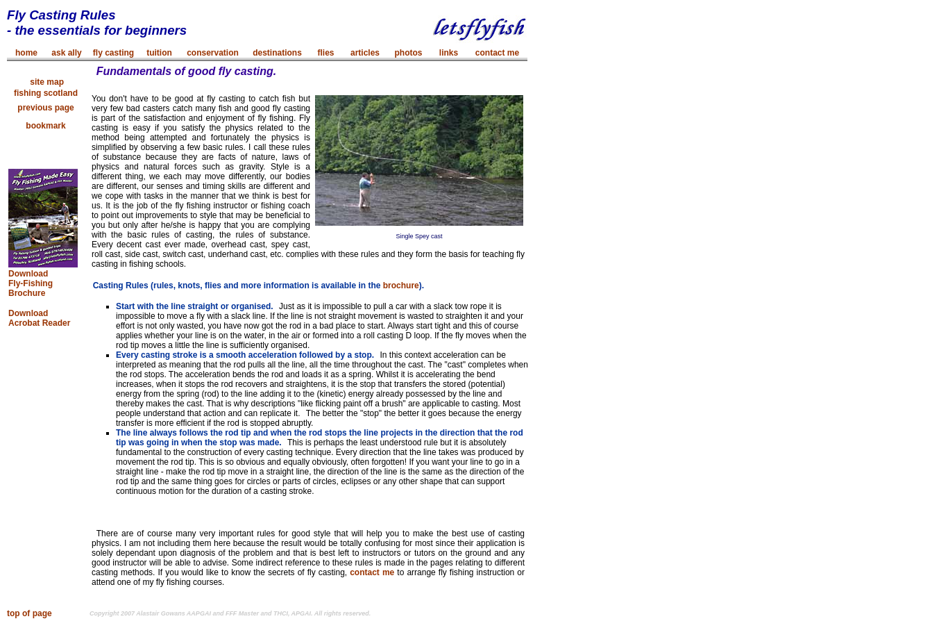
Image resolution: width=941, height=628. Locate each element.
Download (28, 313)
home (26, 53)
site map (46, 82)
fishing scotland (46, 93)
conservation (213, 53)
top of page (29, 613)
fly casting (113, 53)
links (448, 53)
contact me (497, 53)
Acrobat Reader (39, 323)
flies (325, 53)
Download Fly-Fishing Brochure (30, 283)
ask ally (66, 53)
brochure (401, 285)
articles (365, 53)
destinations (277, 53)
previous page (45, 108)
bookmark (45, 126)
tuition (159, 53)
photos (409, 53)
